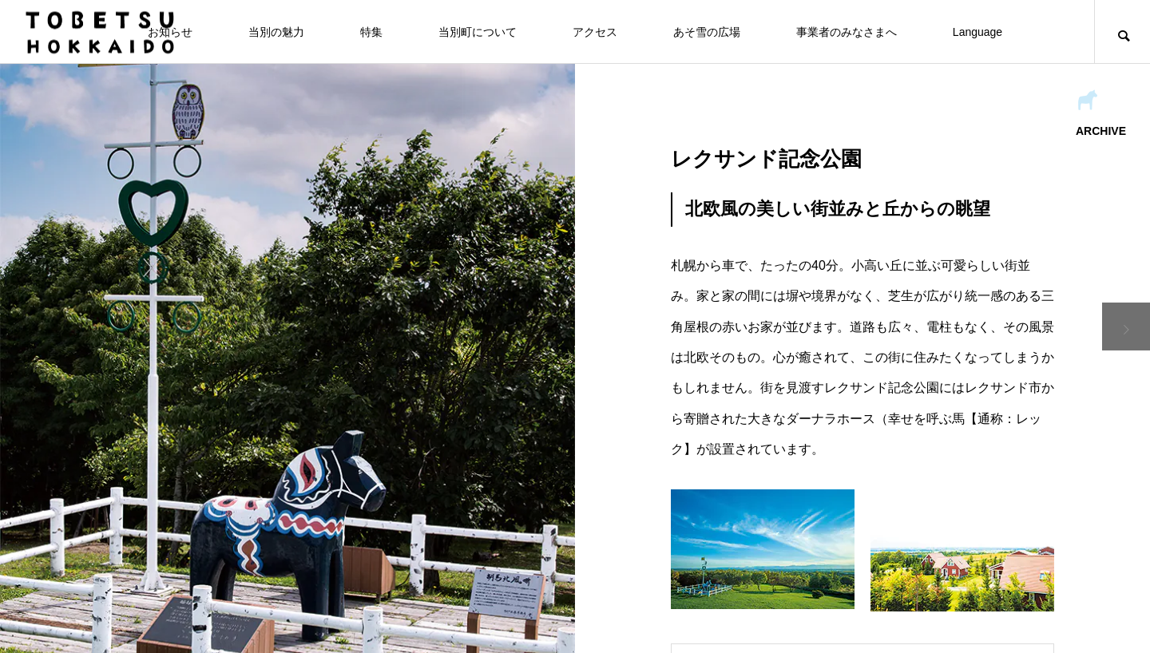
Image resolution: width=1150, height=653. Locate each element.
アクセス (595, 32)
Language (977, 32)
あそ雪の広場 (706, 32)
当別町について (477, 32)
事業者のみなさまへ (846, 32)
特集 (371, 32)
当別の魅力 (276, 32)
